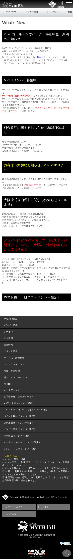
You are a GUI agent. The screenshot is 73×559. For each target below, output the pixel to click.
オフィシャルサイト (15, 507)
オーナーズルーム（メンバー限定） (22, 442)
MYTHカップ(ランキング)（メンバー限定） (27, 409)
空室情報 (8, 344)
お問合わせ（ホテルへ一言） (19, 396)
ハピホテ (45, 507)
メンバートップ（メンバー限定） (21, 449)
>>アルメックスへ (36, 556)
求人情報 (8, 338)
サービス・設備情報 (14, 358)
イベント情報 (11, 351)
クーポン (8, 331)
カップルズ (11, 514)
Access (8, 384)
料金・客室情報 (12, 371)
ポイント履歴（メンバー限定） (20, 416)
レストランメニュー (53, 14)
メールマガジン (12, 390)
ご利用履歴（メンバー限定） (19, 422)
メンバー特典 (32, 12)
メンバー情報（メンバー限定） (20, 429)
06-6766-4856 (36, 537)
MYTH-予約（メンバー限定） (19, 403)
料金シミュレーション (48, 57)
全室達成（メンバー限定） (18, 436)
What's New (11, 12)
